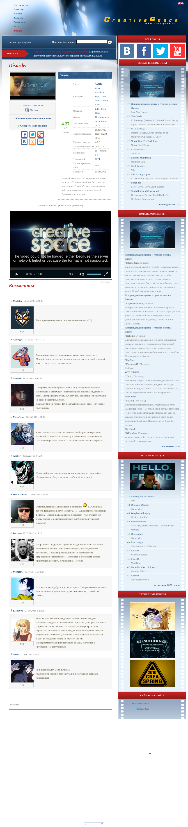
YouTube (77, 205)
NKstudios (131, 433)
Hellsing (130, 335)
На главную (21, 5)
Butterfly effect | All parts (143, 567)
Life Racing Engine (140, 174)
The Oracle (136, 116)
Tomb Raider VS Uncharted (145, 191)
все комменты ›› (171, 446)
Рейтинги (19, 22)
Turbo (129, 376)
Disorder (64, 75)
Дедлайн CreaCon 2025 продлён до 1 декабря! (61, 51)
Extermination (138, 149)
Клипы (18, 13)
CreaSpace (65, 205)
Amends (135, 575)
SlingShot (136, 182)
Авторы (18, 18)
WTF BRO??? (138, 128)
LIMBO (135, 558)
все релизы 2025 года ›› (167, 585)
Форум (18, 30)
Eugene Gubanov (134, 303)
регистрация (24, 42)
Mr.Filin (130, 400)
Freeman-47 (132, 364)
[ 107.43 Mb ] (32, 105)
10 (96, 150)
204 (97, 165)
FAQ (16, 26)
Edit (97, 108)
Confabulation (138, 166)
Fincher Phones (138, 521)
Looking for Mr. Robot (142, 496)
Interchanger (137, 542)
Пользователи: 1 (140, 703)
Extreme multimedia (141, 157)
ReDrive (135, 550)
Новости (19, 9)
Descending (137, 533)
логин (12, 42)
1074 (97, 159)
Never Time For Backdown (144, 141)
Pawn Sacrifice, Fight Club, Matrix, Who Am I (101, 96)
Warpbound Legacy (140, 513)
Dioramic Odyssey (140, 504)
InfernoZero (132, 262)
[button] (105, 282)
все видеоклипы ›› (169, 204)
